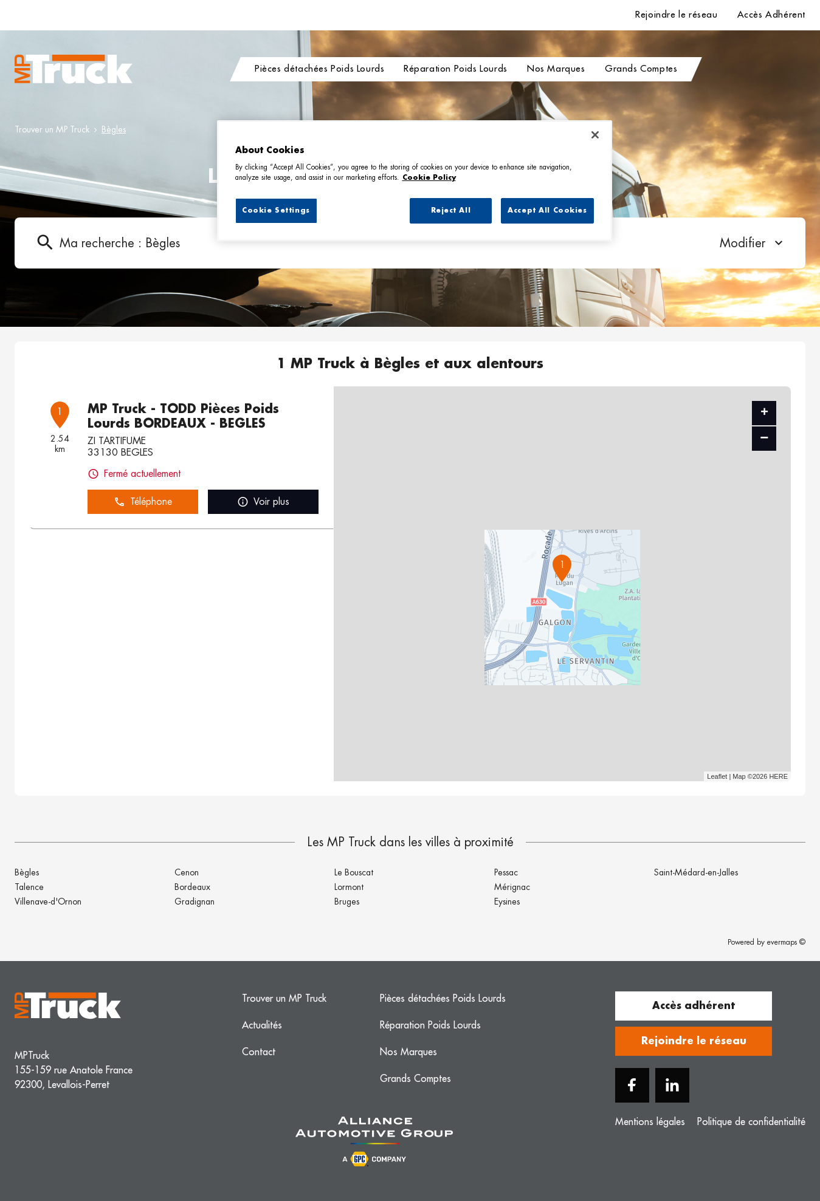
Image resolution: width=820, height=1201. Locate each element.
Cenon (186, 872)
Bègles (114, 129)
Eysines (507, 901)
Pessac (506, 872)
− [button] (764, 438)
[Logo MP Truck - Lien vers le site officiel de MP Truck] (74, 69)
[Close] (595, 134)
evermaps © (786, 942)
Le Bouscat (353, 872)
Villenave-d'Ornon (48, 901)
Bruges (346, 901)
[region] (414, 181)
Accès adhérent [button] (693, 1006)
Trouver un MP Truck (52, 129)
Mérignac (512, 887)
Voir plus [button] (263, 502)
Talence (29, 887)
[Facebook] (632, 1085)
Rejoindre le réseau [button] (693, 1041)
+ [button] (764, 413)
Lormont (348, 887)
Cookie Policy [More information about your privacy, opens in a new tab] (429, 177)
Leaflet (717, 776)
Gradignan (194, 901)
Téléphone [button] (143, 502)
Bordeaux (192, 887)
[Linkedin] (672, 1085)
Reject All (451, 210)
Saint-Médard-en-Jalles (696, 872)
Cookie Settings (276, 210)
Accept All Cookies (547, 210)
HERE (778, 776)
